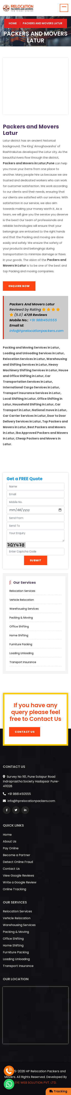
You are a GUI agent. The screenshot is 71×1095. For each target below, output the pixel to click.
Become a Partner (16, 855)
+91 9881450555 (43, 320)
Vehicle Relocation (21, 600)
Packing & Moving (21, 617)
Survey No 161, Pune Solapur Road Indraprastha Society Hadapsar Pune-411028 (31, 781)
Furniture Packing (20, 644)
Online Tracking (14, 889)
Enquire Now (19, 286)
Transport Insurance (22, 662)
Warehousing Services (24, 609)
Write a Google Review (19, 882)
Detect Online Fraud (18, 862)
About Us (9, 841)
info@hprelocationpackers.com (36, 330)
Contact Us (24, 732)
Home (13, 23)
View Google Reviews (18, 875)
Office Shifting (19, 626)
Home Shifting (18, 635)
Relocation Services (22, 591)
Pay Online (11, 848)
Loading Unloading (21, 653)
